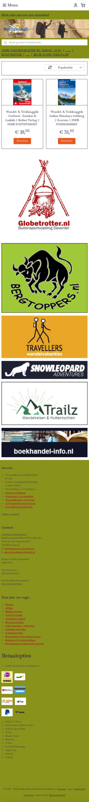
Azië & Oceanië (13, 615)
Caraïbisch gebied (15, 618)
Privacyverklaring (15, 492)
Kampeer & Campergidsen (20, 640)
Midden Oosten (13, 611)
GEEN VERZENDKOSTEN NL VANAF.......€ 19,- (31, 50)
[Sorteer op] (64, 67)
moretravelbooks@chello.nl (19, 552)
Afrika (9, 607)
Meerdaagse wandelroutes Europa (24, 643)
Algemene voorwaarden (19, 496)
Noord (9, 622)
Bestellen (22, 140)
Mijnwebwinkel (57, 795)
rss (69, 789)
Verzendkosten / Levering (20, 499)
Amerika (18, 622)
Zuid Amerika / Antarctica (20, 625)
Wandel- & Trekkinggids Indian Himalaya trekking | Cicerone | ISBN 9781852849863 (66, 118)
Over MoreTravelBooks (19, 506)
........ (27, 54)
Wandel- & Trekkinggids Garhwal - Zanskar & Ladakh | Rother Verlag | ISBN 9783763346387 (22, 118)
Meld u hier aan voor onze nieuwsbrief (25, 15)
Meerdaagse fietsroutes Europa (23, 636)
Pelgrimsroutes (14, 632)
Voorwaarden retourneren (20, 503)
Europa (9, 604)
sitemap (61, 789)
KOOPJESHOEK (11, 54)
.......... (68, 50)
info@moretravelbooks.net (19, 548)
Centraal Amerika (15, 629)
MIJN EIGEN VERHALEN (51, 54)
